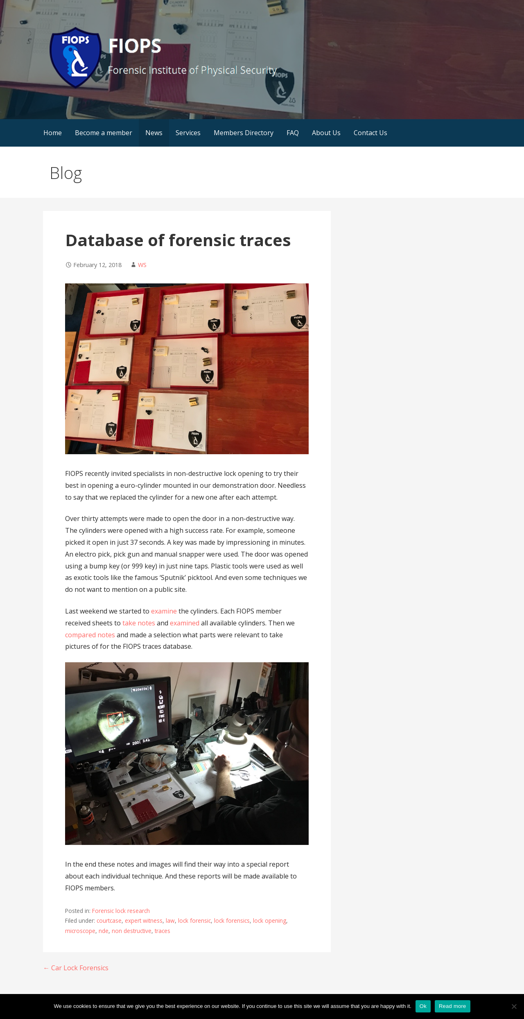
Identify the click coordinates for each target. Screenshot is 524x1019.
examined (184, 622)
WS (142, 265)
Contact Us (370, 132)
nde (103, 931)
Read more (452, 1006)
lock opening (269, 920)
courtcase (109, 920)
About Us (326, 132)
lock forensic (194, 920)
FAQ (293, 132)
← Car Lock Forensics (75, 967)
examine (164, 611)
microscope (80, 931)
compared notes (90, 634)
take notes (138, 622)
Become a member (103, 132)
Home (52, 132)
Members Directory (243, 132)
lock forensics (232, 920)
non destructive (131, 931)
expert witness (144, 920)
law (170, 920)
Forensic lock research (121, 911)
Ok (423, 1006)
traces (162, 931)
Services (188, 132)
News (154, 132)
